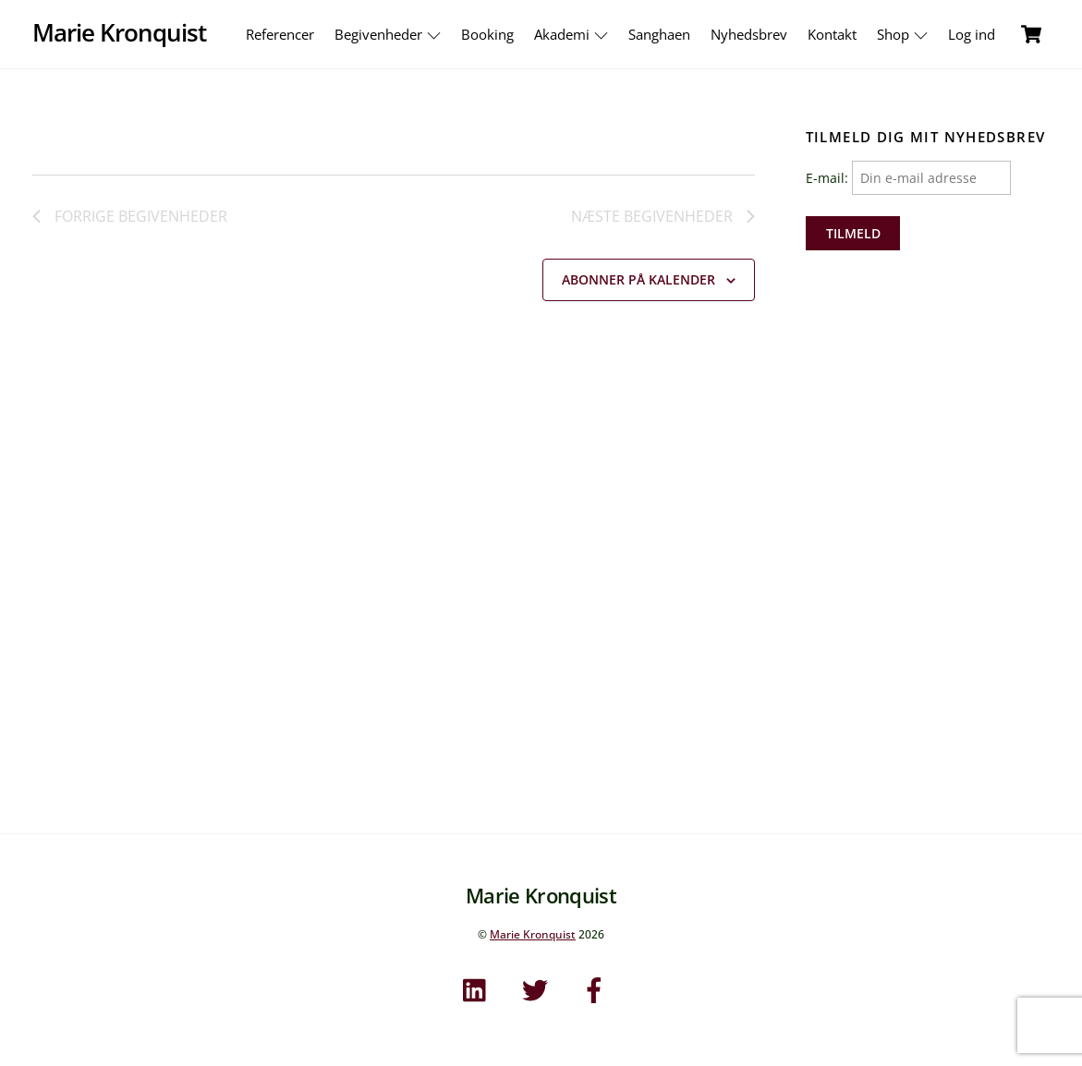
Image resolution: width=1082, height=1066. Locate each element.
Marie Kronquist (533, 934)
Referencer (280, 34)
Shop (904, 34)
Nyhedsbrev (749, 34)
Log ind (971, 34)
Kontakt (832, 34)
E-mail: (908, 178)
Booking (487, 34)
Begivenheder (389, 34)
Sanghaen (659, 34)
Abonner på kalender (638, 279)
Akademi (573, 34)
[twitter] (538, 988)
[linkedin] (479, 988)
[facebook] (597, 988)
